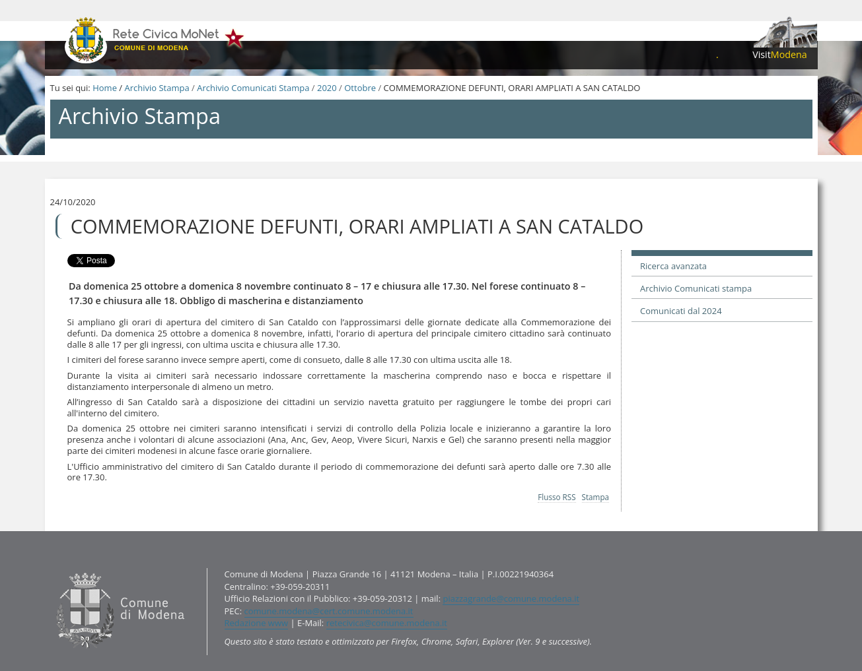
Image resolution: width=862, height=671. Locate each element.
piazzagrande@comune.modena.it (511, 598)
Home (104, 88)
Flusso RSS (556, 497)
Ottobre (360, 88)
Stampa (596, 497)
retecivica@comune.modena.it (386, 623)
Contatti (52, 567)
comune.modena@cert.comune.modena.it (328, 611)
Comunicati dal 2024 (681, 311)
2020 (327, 88)
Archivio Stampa (156, 88)
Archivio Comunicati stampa (696, 288)
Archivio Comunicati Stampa (253, 88)
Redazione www (257, 623)
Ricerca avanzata (673, 266)
